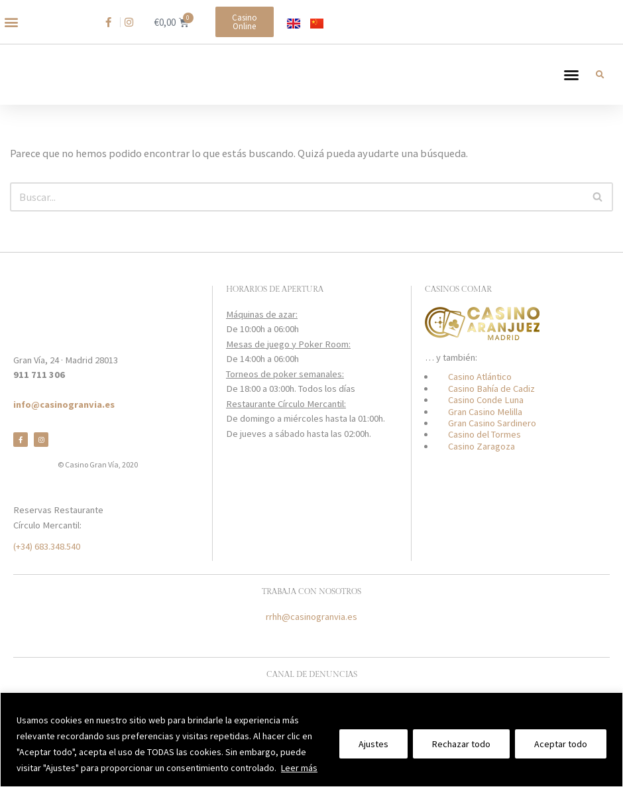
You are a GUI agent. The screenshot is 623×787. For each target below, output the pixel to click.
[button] (11, 22)
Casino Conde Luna (486, 415)
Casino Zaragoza (481, 461)
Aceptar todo (560, 744)
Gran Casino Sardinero (492, 438)
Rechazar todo (461, 744)
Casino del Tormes (484, 449)
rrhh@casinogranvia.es (311, 632)
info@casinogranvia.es (64, 420)
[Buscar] (296, 211)
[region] (311, 739)
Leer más (299, 768)
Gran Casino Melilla (485, 426)
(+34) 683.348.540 (46, 561)
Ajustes (373, 744)
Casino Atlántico (480, 392)
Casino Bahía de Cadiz (491, 403)
